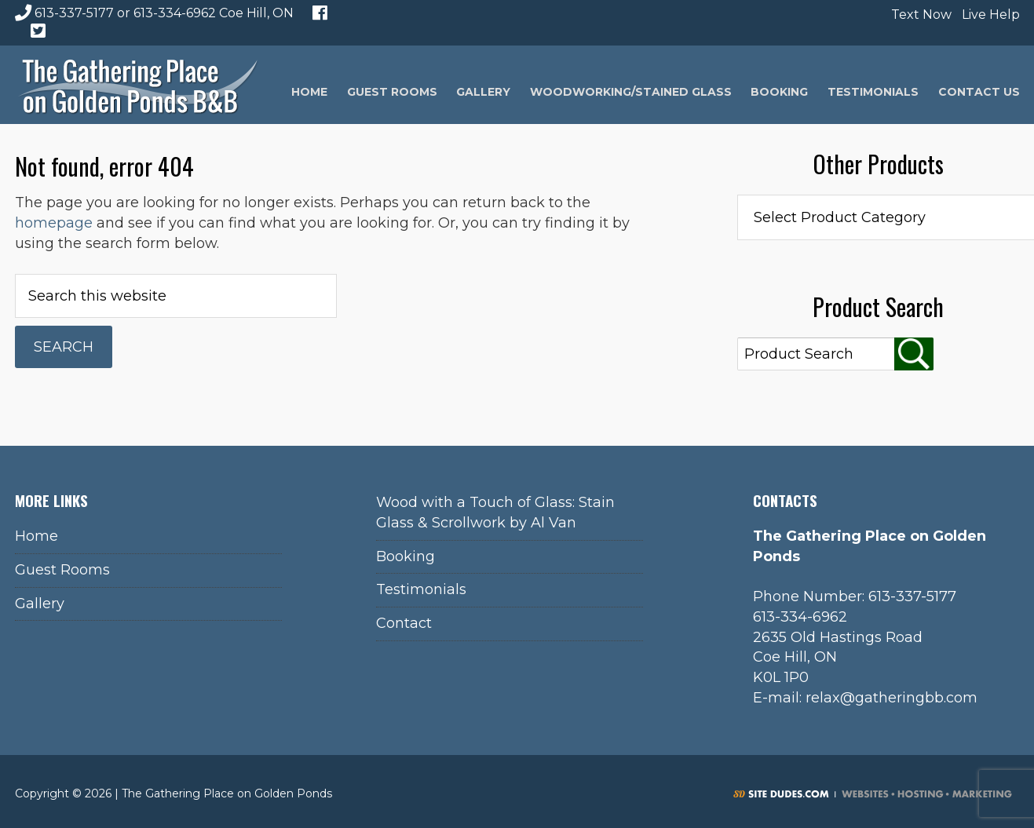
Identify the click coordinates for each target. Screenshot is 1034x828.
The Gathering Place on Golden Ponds (138, 84)
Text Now (919, 14)
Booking (405, 556)
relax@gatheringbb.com (891, 697)
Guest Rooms (62, 569)
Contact (404, 623)
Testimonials (421, 589)
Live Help (989, 14)
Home (36, 536)
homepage (54, 223)
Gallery (39, 603)
